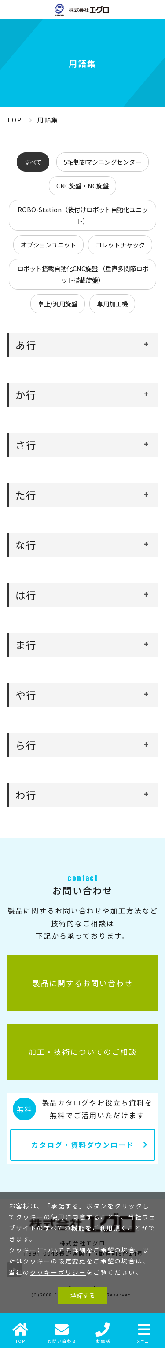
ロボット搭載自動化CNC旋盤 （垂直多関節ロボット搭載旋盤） (82, 274)
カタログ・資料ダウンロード (82, 1144)
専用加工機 (112, 303)
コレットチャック (120, 244)
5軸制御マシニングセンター (102, 161)
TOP (14, 119)
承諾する (82, 1295)
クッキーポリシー (58, 1272)
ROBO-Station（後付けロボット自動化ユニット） (83, 215)
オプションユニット (48, 244)
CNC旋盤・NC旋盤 (82, 185)
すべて (33, 161)
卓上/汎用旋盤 (57, 303)
